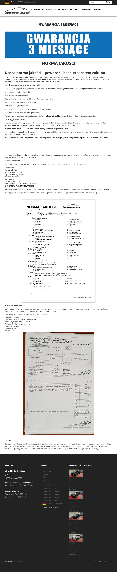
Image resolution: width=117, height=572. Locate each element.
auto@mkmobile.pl (30, 2)
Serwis (49, 10)
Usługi (45, 477)
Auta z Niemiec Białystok (51, 498)
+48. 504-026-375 (15, 482)
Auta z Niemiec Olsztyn (51, 495)
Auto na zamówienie (64, 10)
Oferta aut (39, 10)
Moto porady (47, 471)
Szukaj (108, 2)
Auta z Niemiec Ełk (49, 489)
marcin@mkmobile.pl (21, 561)
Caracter (46, 474)
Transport (87, 10)
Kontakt (99, 10)
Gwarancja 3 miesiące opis (52, 483)
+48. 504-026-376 (15, 485)
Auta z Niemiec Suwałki (51, 501)
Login (44, 480)
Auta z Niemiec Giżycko (51, 492)
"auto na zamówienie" (78, 164)
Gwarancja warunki (49, 486)
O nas (78, 10)
